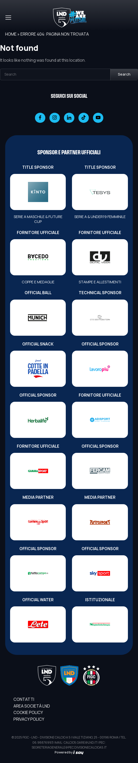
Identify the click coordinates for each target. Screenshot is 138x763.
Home (11, 34)
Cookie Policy (28, 712)
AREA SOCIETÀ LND (31, 706)
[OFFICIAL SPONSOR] (100, 369)
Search (124, 74)
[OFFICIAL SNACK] (38, 369)
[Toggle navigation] (8, 17)
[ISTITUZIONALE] (100, 624)
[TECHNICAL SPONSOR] (100, 318)
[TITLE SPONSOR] (38, 192)
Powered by (69, 752)
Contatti (23, 699)
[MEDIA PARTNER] (38, 522)
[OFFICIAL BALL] (38, 318)
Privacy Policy (28, 719)
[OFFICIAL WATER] (38, 624)
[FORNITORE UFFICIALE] (38, 257)
